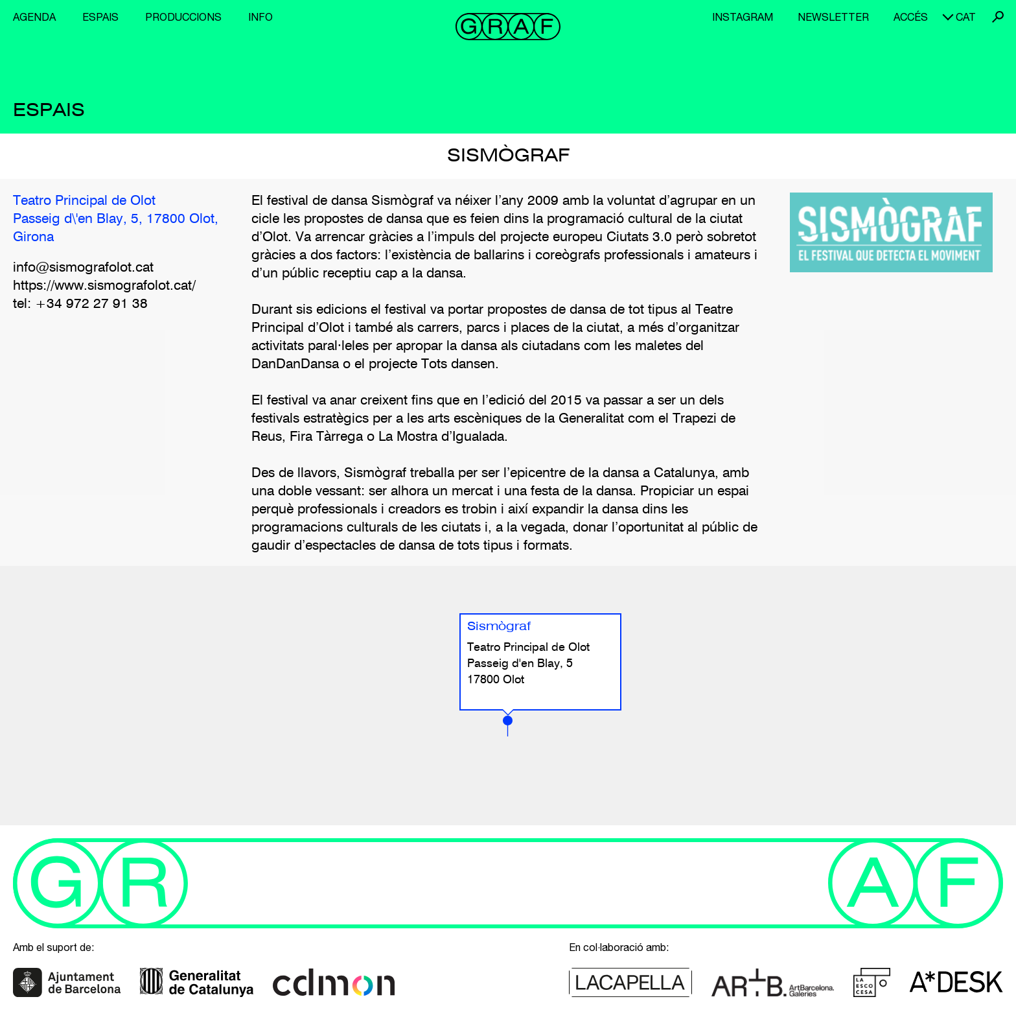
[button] (507, 726)
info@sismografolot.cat (83, 268)
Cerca (998, 17)
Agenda (34, 17)
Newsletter (833, 17)
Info (260, 17)
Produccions (183, 17)
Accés (911, 17)
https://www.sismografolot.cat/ (104, 286)
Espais (100, 17)
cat (966, 17)
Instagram (742, 17)
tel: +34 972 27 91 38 (80, 304)
